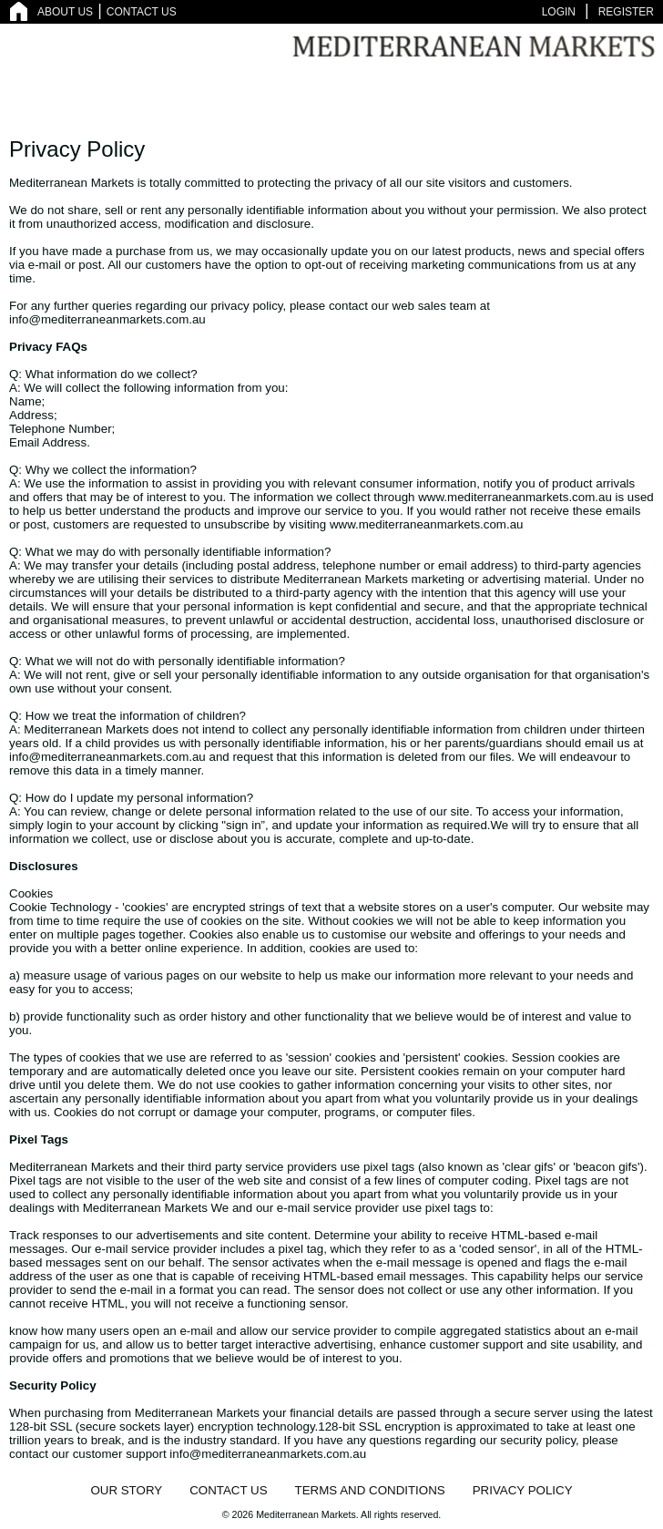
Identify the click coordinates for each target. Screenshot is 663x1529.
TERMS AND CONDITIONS (370, 1490)
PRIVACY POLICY (523, 1490)
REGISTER (626, 11)
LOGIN (559, 11)
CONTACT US (142, 11)
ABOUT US (65, 11)
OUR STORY (126, 1490)
